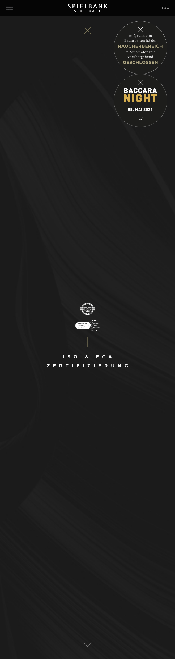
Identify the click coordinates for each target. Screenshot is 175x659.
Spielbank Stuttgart (87, 8)
